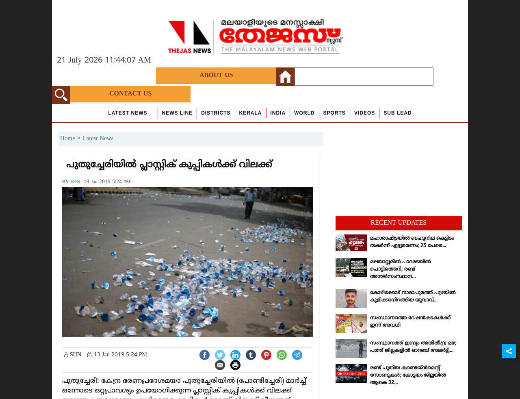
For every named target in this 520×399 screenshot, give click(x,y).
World (304, 113)
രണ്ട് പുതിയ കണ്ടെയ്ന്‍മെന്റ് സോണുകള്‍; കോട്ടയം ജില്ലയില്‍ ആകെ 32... (408, 375)
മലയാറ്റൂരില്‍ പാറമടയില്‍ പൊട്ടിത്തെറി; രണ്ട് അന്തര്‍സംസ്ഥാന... (400, 269)
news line (177, 113)
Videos (364, 113)
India (278, 113)
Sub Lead (398, 113)
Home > (71, 139)
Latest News (127, 113)
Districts (215, 113)
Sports (334, 113)
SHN (75, 182)
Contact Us (130, 94)
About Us (216, 76)
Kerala (250, 113)
